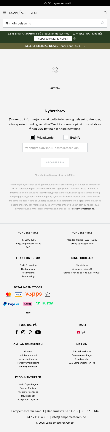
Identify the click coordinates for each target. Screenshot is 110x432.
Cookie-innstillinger (82, 355)
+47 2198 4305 (28, 239)
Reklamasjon (28, 268)
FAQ (28, 247)
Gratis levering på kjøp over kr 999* (82, 272)
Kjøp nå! (97, 33)
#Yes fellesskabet (82, 351)
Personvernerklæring (28, 362)
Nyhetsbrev (82, 265)
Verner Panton (28, 387)
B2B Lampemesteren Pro (82, 362)
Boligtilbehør (28, 395)
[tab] (28, 240)
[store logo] (25, 12)
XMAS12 (53, 38)
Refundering (28, 276)
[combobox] (55, 23)
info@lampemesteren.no (28, 243)
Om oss (28, 351)
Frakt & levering (28, 265)
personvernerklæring (83, 208)
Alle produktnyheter (28, 399)
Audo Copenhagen (28, 384)
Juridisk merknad (28, 355)
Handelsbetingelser (28, 358)
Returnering (28, 272)
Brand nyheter (82, 358)
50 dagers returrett (82, 268)
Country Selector (28, 366)
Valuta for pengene (28, 391)
